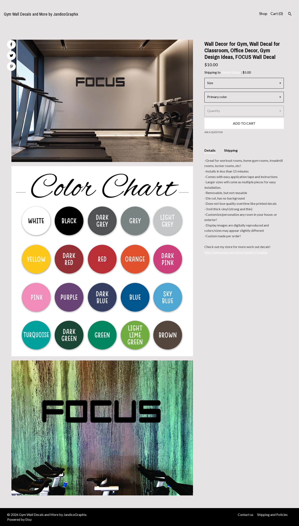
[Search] (289, 14)
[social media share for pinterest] (11, 67)
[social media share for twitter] (11, 56)
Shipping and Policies (272, 515)
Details (210, 150)
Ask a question (213, 132)
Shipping (231, 150)
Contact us (245, 515)
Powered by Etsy (19, 519)
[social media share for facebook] (11, 44)
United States (231, 72)
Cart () (276, 13)
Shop (263, 13)
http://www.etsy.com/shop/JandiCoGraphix (235, 252)
